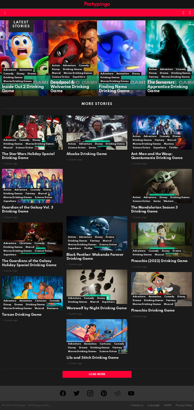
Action (56, 65)
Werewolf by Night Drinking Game (96, 308)
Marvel (56, 73)
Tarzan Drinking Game (21, 314)
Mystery (168, 143)
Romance (52, 308)
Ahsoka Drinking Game (86, 154)
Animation (25, 70)
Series (92, 147)
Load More (97, 374)
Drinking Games (13, 77)
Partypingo (97, 4)
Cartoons (40, 300)
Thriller (172, 147)
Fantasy (153, 77)
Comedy (8, 73)
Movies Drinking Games (17, 81)
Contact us (137, 405)
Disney (21, 73)
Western (168, 201)
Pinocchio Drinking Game (152, 310)
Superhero (79, 77)
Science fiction (61, 77)
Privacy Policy (184, 405)
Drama (32, 73)
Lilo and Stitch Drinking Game (92, 357)
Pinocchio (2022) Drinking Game (159, 261)
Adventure (9, 70)
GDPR (167, 405)
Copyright (154, 405)
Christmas (25, 243)
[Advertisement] (96, 188)
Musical (8, 147)
